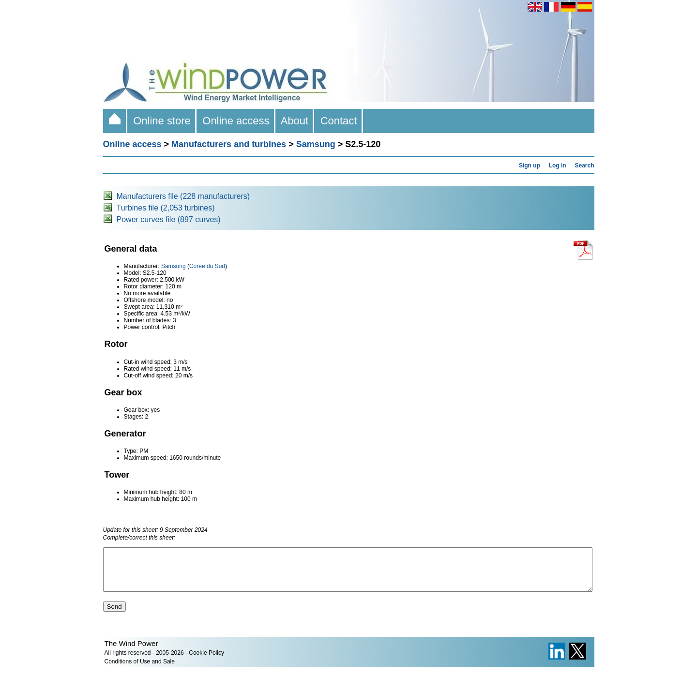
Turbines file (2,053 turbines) (166, 208)
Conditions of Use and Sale (140, 670)
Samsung (315, 144)
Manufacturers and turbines (228, 144)
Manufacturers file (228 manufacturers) (183, 196)
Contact (338, 121)
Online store (162, 121)
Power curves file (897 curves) (169, 219)
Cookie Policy (206, 661)
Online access (236, 121)
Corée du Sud (207, 266)
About (295, 121)
